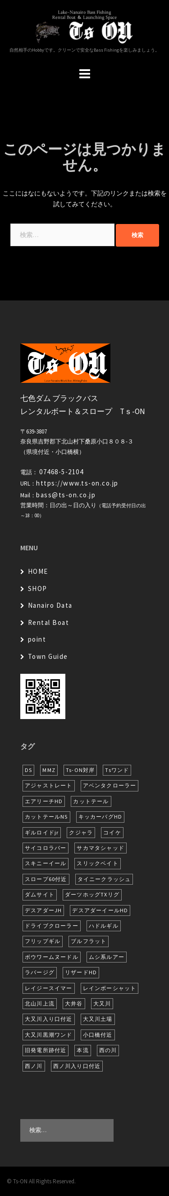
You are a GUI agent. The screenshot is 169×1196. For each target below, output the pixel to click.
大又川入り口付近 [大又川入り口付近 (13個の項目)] (49, 1018)
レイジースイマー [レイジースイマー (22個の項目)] (49, 988)
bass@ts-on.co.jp (66, 495)
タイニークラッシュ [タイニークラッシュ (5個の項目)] (104, 879)
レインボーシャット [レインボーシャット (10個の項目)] (110, 988)
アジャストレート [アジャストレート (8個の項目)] (49, 785)
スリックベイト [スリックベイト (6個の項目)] (97, 863)
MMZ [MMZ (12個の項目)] (48, 770)
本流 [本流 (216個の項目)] (82, 1050)
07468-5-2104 (61, 471)
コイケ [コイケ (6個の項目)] (112, 832)
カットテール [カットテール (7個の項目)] (91, 801)
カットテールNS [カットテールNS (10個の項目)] (46, 816)
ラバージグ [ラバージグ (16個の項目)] (40, 972)
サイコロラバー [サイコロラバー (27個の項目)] (45, 847)
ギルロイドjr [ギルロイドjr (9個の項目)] (42, 832)
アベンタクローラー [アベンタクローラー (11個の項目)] (110, 785)
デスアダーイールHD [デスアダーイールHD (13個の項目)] (100, 910)
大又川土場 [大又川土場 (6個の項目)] (98, 1018)
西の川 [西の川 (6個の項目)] (108, 1050)
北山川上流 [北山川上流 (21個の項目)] (40, 1003)
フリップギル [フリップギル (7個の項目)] (42, 941)
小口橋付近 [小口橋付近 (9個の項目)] (98, 1034)
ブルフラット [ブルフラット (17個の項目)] (88, 941)
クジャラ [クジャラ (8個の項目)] (81, 832)
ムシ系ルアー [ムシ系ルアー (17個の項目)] (106, 956)
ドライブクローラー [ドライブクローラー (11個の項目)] (51, 925)
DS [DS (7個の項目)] (28, 770)
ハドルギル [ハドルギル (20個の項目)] (104, 925)
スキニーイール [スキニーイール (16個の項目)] (45, 863)
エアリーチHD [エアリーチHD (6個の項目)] (44, 801)
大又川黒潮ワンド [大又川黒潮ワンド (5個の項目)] (49, 1034)
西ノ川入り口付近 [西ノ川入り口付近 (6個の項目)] (77, 1066)
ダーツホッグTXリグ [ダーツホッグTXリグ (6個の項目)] (92, 894)
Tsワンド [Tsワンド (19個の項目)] (117, 770)
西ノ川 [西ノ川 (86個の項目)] (34, 1066)
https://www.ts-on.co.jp (77, 483)
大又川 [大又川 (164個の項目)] (102, 1003)
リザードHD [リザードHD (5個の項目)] (81, 972)
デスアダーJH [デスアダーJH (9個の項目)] (43, 910)
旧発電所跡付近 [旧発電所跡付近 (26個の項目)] (45, 1050)
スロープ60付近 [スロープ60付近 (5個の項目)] (46, 879)
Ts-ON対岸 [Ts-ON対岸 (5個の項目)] (80, 770)
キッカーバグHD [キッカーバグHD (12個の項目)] (100, 816)
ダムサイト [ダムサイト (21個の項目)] (40, 894)
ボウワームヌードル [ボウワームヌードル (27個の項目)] (51, 956)
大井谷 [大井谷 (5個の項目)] (74, 1003)
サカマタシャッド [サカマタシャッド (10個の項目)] (100, 847)
